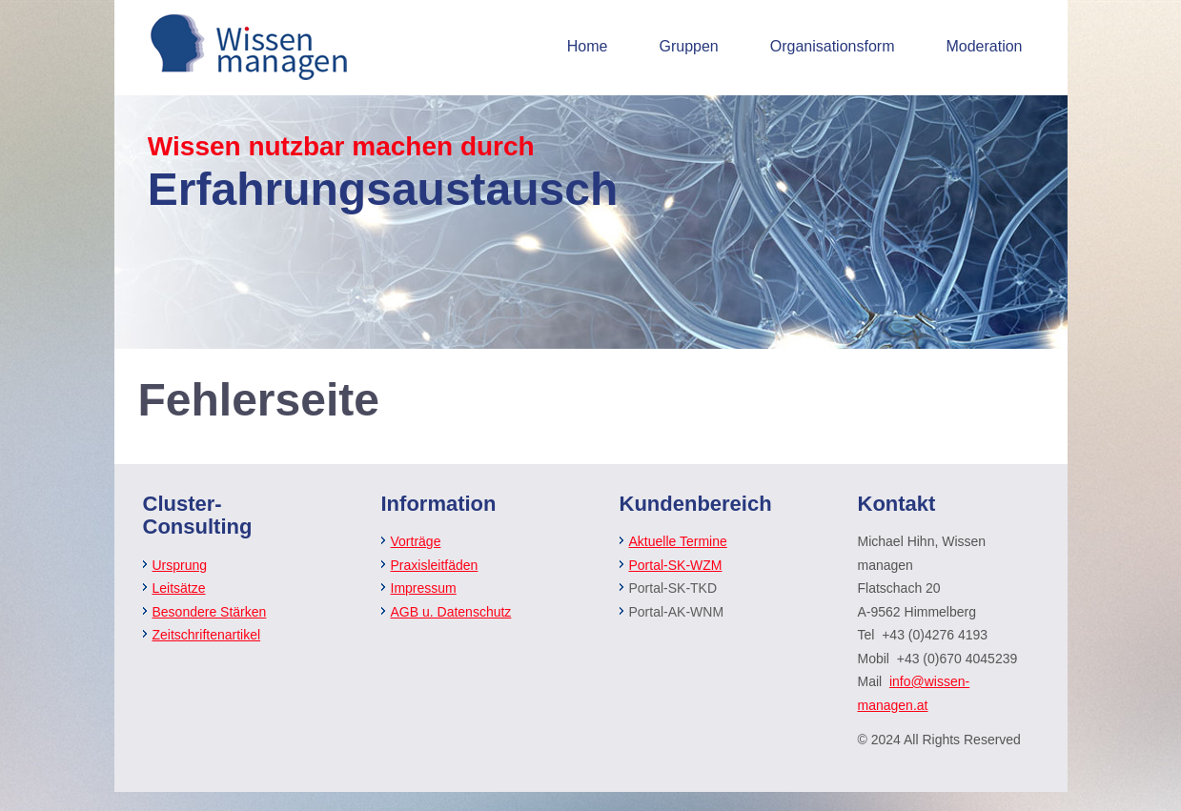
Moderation (984, 46)
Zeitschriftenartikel (207, 634)
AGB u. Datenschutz (451, 611)
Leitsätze (179, 588)
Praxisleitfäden (435, 565)
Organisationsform (832, 46)
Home (587, 46)
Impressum (424, 588)
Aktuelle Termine (678, 541)
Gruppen (688, 46)
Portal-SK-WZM (676, 565)
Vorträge (416, 541)
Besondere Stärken (210, 611)
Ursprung (180, 565)
